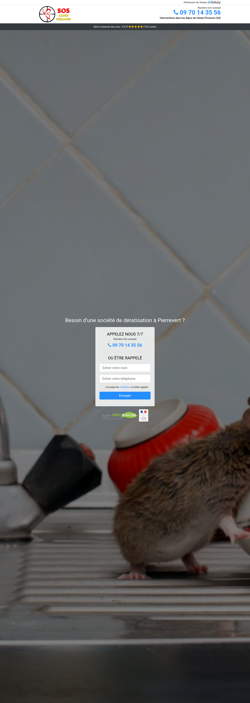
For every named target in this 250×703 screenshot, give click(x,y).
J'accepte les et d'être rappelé (126, 387)
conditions (125, 387)
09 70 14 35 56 (197, 12)
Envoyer (125, 396)
